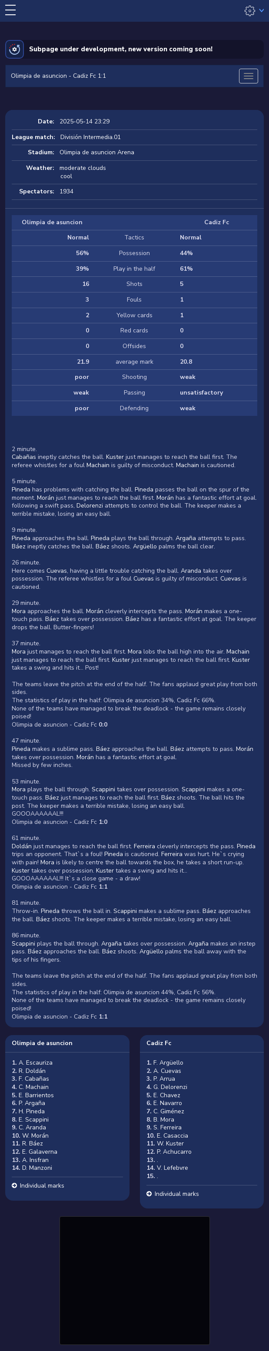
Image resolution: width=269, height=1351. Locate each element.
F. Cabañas (34, 1079)
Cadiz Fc (158, 1043)
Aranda (191, 571)
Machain (98, 465)
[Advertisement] (135, 1279)
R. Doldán (32, 1071)
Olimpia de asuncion (42, 1043)
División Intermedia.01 (90, 137)
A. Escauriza (36, 1063)
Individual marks (42, 1186)
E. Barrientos (36, 1095)
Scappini (103, 789)
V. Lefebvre (172, 1168)
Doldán (22, 846)
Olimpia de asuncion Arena (97, 152)
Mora (19, 611)
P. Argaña (32, 1103)
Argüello (145, 546)
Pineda (21, 489)
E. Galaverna (39, 1152)
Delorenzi (89, 505)
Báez (19, 546)
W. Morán (35, 1136)
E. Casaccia (172, 1136)
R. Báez (32, 1143)
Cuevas (56, 571)
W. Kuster (170, 1143)
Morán (45, 498)
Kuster (115, 457)
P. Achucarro (174, 1152)
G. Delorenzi (170, 1087)
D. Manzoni (37, 1168)
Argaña (186, 538)
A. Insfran (35, 1160)
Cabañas (24, 457)
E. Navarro (167, 1103)
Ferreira (144, 846)
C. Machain (34, 1087)
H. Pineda (32, 1111)
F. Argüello (168, 1063)
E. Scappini (34, 1119)
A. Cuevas (167, 1071)
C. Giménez (168, 1111)
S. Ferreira (167, 1127)
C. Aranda (32, 1127)
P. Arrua (164, 1079)
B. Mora (163, 1119)
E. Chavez (166, 1095)
